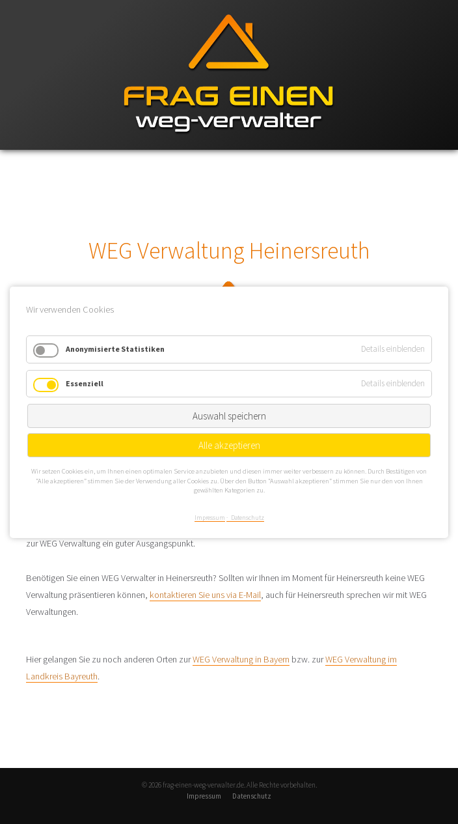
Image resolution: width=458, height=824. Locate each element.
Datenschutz (251, 796)
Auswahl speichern (229, 416)
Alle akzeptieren (229, 445)
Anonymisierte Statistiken (115, 349)
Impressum (204, 796)
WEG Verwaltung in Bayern (241, 659)
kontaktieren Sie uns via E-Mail (205, 595)
